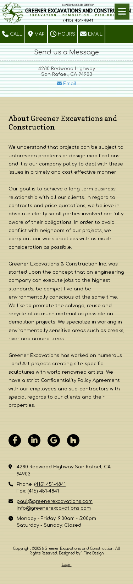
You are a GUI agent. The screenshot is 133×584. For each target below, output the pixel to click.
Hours (62, 34)
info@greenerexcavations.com (54, 508)
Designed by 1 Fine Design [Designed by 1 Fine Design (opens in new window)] (81, 553)
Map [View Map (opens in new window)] (36, 34)
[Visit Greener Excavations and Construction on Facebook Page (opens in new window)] (15, 440)
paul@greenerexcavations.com (55, 501)
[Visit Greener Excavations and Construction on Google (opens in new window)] (54, 440)
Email (91, 34)
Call (12, 34)
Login (67, 565)
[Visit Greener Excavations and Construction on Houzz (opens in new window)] (73, 440)
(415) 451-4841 (50, 484)
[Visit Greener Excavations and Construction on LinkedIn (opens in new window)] (34, 440)
